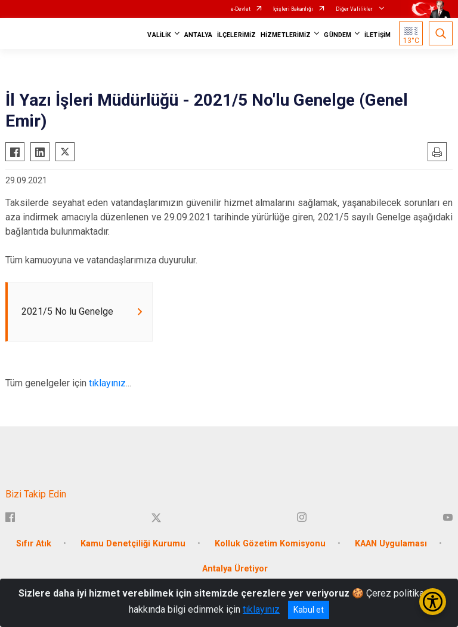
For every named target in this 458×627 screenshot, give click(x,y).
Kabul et (308, 609)
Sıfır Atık (33, 544)
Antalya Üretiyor (235, 569)
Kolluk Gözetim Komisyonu (270, 544)
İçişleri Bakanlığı (293, 9)
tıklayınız (107, 383)
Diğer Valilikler (355, 9)
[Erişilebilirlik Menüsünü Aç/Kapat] (432, 601)
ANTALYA (198, 35)
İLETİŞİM (377, 35)
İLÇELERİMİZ (236, 35)
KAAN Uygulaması (391, 544)
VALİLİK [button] (159, 35)
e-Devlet (240, 9)
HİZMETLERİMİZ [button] (286, 35)
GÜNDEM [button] (337, 35)
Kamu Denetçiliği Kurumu (133, 544)
